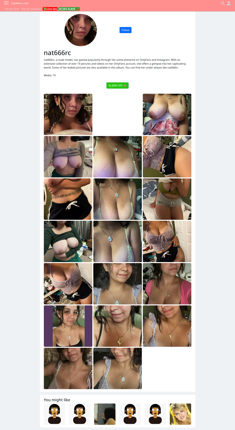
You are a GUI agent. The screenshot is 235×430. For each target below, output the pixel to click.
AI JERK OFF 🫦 (117, 85)
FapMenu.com (20, 3)
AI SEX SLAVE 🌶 (69, 9)
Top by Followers (31, 9)
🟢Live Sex (50, 9)
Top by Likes (12, 9)
